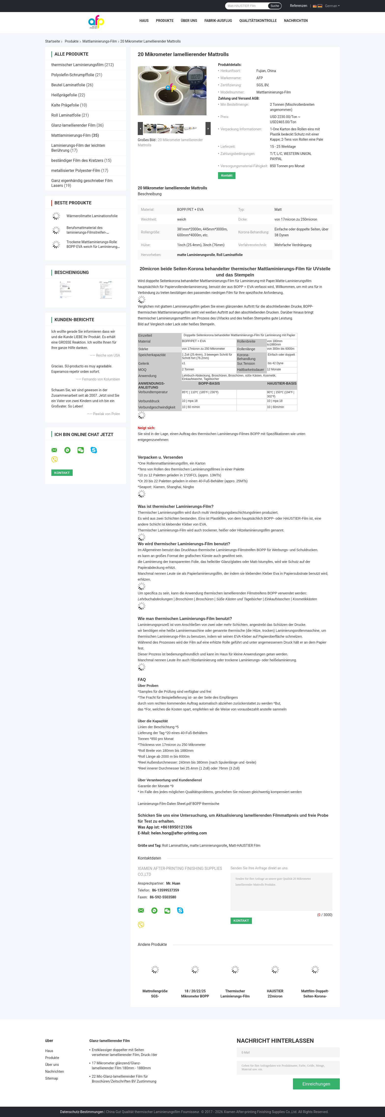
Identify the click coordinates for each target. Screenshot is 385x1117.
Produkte (164, 21)
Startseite (52, 41)
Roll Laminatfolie (66, 115)
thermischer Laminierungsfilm (77, 64)
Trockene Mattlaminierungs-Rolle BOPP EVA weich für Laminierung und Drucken (92, 246)
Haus (144, 21)
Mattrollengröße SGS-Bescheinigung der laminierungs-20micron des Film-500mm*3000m (155, 993)
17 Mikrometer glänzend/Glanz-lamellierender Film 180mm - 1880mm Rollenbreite (121, 1066)
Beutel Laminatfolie (68, 85)
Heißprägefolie (64, 95)
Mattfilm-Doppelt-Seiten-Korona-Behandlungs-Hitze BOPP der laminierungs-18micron (315, 993)
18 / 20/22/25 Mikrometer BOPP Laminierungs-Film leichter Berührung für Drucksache (195, 993)
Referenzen (298, 6)
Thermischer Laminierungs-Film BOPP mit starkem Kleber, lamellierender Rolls (235, 993)
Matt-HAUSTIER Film (244, 845)
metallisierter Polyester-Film (75, 170)
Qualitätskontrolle (258, 21)
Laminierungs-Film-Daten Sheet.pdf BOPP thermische (178, 804)
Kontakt (226, 175)
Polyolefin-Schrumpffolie (72, 75)
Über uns (189, 21)
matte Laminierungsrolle (208, 845)
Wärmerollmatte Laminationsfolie (92, 216)
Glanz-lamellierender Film (73, 125)
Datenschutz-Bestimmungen (81, 1112)
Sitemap (51, 1078)
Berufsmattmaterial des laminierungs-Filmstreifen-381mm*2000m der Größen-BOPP (92, 232)
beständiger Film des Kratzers (77, 160)
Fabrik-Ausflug (218, 21)
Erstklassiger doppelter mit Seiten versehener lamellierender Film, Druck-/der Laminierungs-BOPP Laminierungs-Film (124, 1053)
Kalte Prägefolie (65, 105)
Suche (275, 6)
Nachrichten (296, 21)
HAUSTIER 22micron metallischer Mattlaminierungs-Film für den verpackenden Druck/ (275, 993)
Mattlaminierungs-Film (99, 41)
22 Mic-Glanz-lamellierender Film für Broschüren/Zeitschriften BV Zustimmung (124, 1078)
